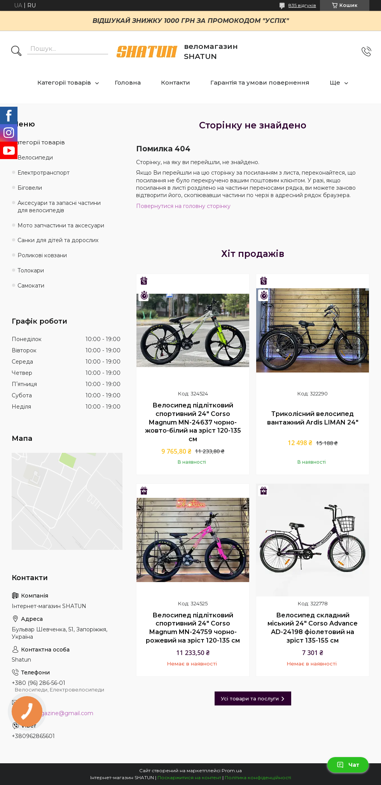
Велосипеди (35, 157)
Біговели (29, 187)
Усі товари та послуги (250, 698)
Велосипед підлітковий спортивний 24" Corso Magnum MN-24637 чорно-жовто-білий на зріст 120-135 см (193, 422)
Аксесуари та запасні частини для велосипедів (59, 206)
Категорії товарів (64, 82)
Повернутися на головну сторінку (183, 206)
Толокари (30, 270)
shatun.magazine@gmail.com (52, 713)
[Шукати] (16, 51)
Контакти (175, 82)
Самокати (30, 285)
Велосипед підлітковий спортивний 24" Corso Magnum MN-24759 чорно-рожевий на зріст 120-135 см (193, 628)
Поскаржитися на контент (189, 777)
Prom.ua (232, 770)
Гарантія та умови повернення (259, 82)
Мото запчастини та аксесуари (60, 225)
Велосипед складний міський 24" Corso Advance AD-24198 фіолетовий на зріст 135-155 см (312, 628)
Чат (348, 764)
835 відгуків (302, 5)
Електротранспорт (43, 172)
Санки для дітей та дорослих (57, 240)
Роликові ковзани (42, 255)
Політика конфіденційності (258, 777)
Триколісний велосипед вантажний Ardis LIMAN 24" (312, 418)
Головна (128, 82)
